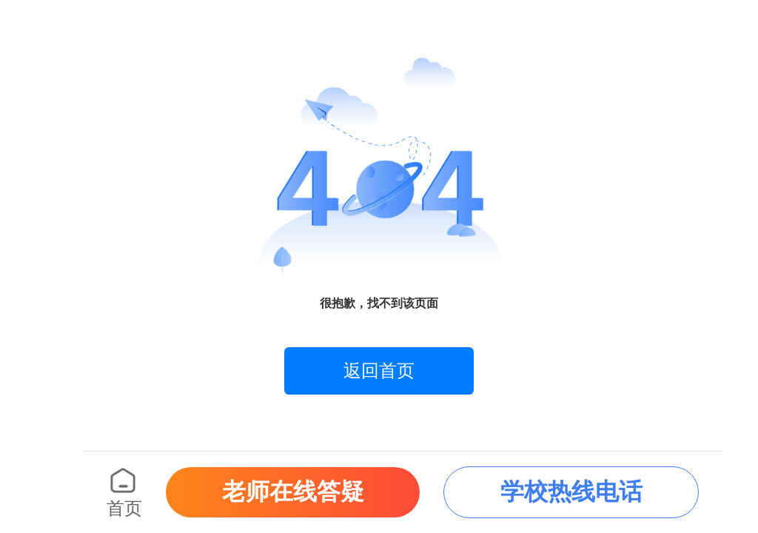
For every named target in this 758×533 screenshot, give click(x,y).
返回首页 (379, 371)
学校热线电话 (571, 491)
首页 (124, 508)
